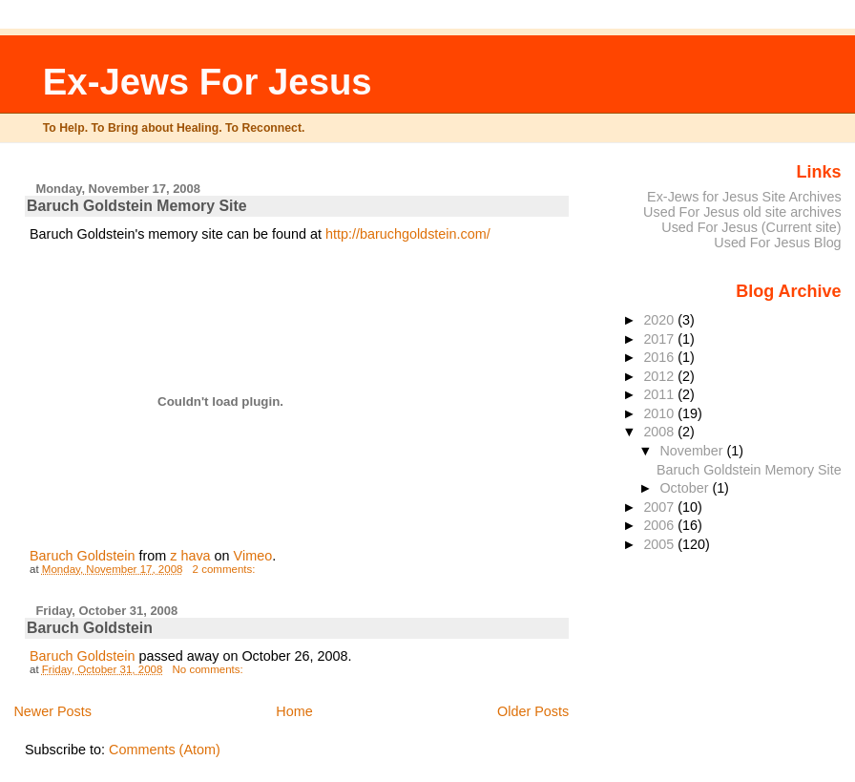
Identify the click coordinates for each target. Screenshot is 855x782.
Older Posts (533, 711)
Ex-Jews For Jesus (207, 81)
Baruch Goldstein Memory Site (136, 206)
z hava (190, 555)
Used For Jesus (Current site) (751, 227)
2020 (660, 320)
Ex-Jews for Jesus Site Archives (744, 196)
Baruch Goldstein (82, 555)
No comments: (208, 669)
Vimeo (253, 555)
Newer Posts (52, 711)
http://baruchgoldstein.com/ (407, 234)
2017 (660, 339)
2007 (660, 507)
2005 (660, 544)
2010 (660, 413)
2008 (660, 431)
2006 (660, 525)
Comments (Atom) (164, 749)
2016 (660, 357)
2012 (660, 376)
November (692, 450)
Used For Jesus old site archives (742, 212)
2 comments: (226, 569)
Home (294, 711)
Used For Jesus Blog (777, 242)
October (685, 488)
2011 (660, 394)
